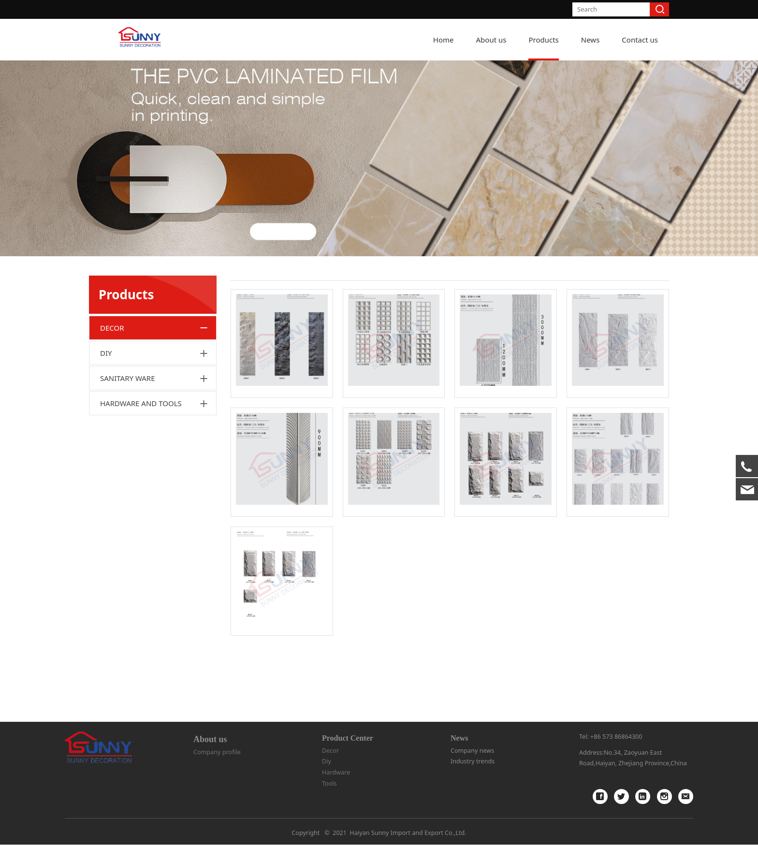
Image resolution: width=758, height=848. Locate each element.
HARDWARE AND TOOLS (141, 463)
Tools (329, 786)
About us (491, 39)
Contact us (640, 39)
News (590, 39)
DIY (106, 413)
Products (543, 39)
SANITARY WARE (127, 438)
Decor (330, 753)
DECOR (112, 388)
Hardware (336, 775)
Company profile (217, 755)
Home (443, 39)
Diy (326, 764)
